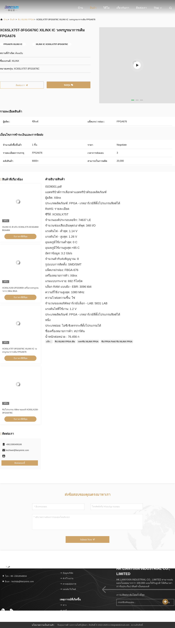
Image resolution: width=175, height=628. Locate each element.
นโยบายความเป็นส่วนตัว (43, 625)
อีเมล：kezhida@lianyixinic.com (18, 581)
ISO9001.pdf (53, 186)
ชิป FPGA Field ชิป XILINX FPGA (116, 341)
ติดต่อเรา (141, 7)
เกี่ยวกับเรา (123, 7)
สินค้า (93, 7)
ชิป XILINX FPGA (26, 19)
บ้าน (80, 7)
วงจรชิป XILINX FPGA (88, 341)
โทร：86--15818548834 (14, 576)
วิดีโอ (106, 7)
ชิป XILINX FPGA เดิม (65, 341)
